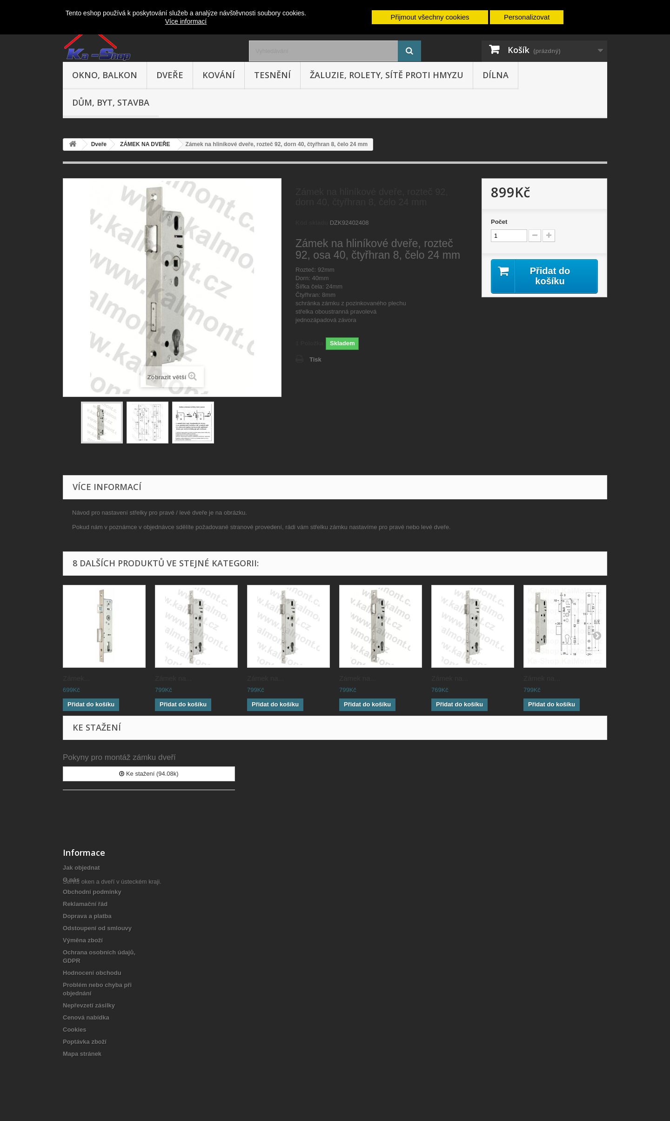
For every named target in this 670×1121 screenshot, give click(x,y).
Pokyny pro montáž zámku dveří (119, 757)
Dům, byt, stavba (110, 102)
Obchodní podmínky (92, 891)
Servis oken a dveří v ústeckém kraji (111, 1070)
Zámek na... (173, 678)
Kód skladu (311, 222)
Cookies (75, 1029)
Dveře (169, 75)
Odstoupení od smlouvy (97, 928)
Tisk (315, 359)
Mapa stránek (82, 1053)
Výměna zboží (83, 940)
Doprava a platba (87, 916)
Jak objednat (81, 867)
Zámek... (76, 678)
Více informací (186, 21)
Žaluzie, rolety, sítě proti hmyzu (386, 75)
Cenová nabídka (86, 1017)
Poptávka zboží (85, 1041)
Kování (218, 75)
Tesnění (272, 75)
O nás (71, 879)
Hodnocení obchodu (92, 972)
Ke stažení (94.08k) (148, 773)
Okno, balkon (104, 75)
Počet (499, 221)
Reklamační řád (85, 903)
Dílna (495, 75)
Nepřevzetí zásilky (89, 1005)
